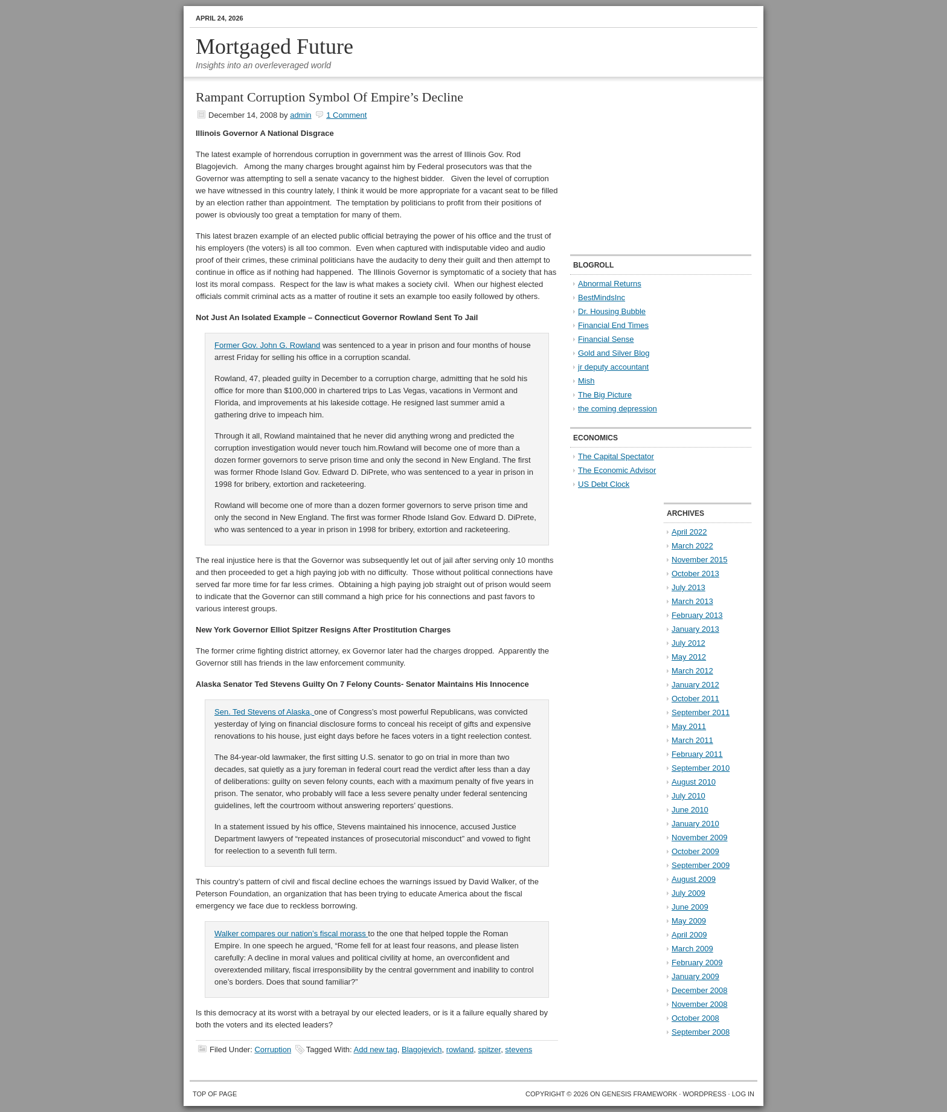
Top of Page (215, 1094)
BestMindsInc (601, 297)
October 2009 (695, 851)
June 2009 (690, 906)
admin (300, 115)
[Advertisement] (645, 166)
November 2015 (700, 559)
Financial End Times (613, 325)
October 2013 (695, 573)
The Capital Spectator (616, 456)
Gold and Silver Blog (614, 353)
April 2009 (689, 934)
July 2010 (688, 795)
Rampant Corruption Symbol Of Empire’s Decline (329, 96)
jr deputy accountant (613, 366)
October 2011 (695, 698)
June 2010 (690, 809)
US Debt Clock (603, 484)
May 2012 (689, 656)
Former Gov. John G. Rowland (267, 345)
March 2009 (692, 948)
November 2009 (700, 837)
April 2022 (689, 531)
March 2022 (692, 545)
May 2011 (689, 726)
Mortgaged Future (274, 46)
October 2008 (695, 1018)
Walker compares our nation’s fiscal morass (291, 933)
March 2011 (692, 740)
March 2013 (692, 601)
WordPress (704, 1094)
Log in (743, 1094)
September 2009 (701, 865)
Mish (586, 380)
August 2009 (694, 879)
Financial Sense (606, 339)
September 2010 (701, 768)
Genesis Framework (640, 1094)
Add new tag (375, 1049)
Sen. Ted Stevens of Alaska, (264, 711)
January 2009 (695, 976)
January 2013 (695, 629)
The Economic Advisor (617, 470)
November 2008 (700, 1004)
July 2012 (688, 643)
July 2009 (688, 893)
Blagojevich (422, 1049)
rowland (460, 1049)
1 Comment (346, 115)
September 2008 (701, 1031)
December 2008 (700, 990)
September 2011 (701, 712)
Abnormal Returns (609, 283)
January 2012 (695, 684)
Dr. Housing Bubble (612, 311)
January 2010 (695, 823)
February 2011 (697, 754)
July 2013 (688, 587)
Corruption (272, 1049)
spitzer (489, 1049)
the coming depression (617, 408)
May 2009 (689, 920)
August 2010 (694, 781)
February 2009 (697, 962)
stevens (518, 1049)
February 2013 (697, 615)
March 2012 (692, 670)
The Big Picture (605, 394)
